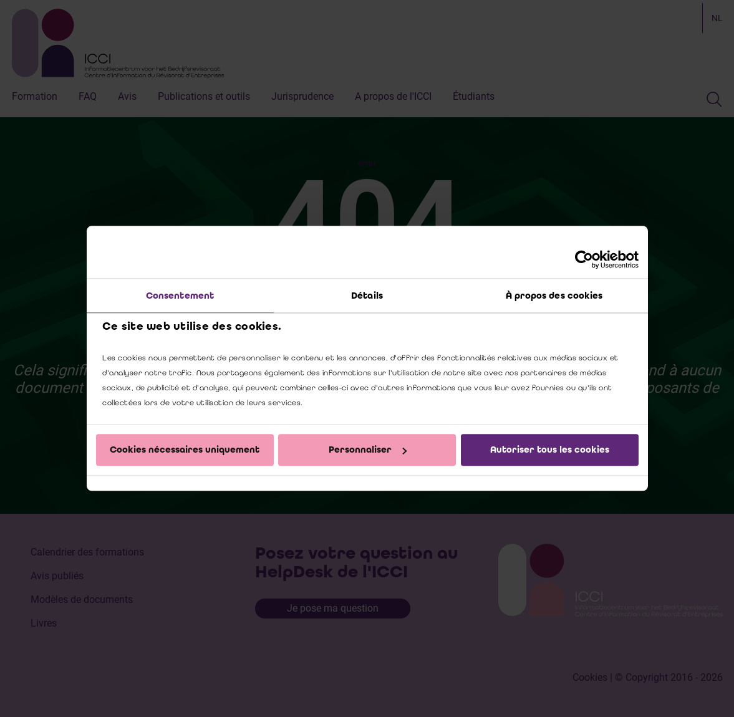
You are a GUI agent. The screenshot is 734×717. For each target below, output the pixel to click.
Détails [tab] (367, 295)
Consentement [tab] (180, 295)
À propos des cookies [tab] (554, 295)
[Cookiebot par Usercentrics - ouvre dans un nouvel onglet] (584, 259)
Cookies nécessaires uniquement (184, 449)
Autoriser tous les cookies (549, 449)
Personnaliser (368, 449)
